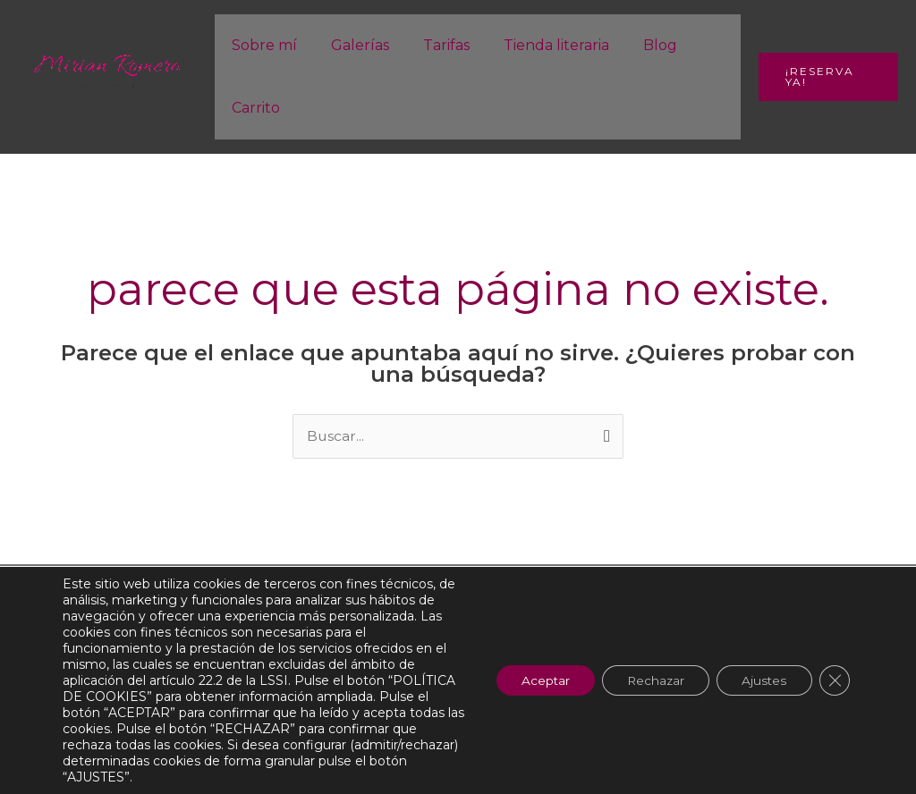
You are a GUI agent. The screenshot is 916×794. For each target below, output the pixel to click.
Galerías (352, 45)
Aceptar (532, 680)
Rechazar (647, 680)
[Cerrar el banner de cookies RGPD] (834, 680)
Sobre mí (261, 45)
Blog (636, 45)
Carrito (253, 107)
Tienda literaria (537, 45)
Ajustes (761, 680)
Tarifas (433, 45)
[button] (825, 77)
